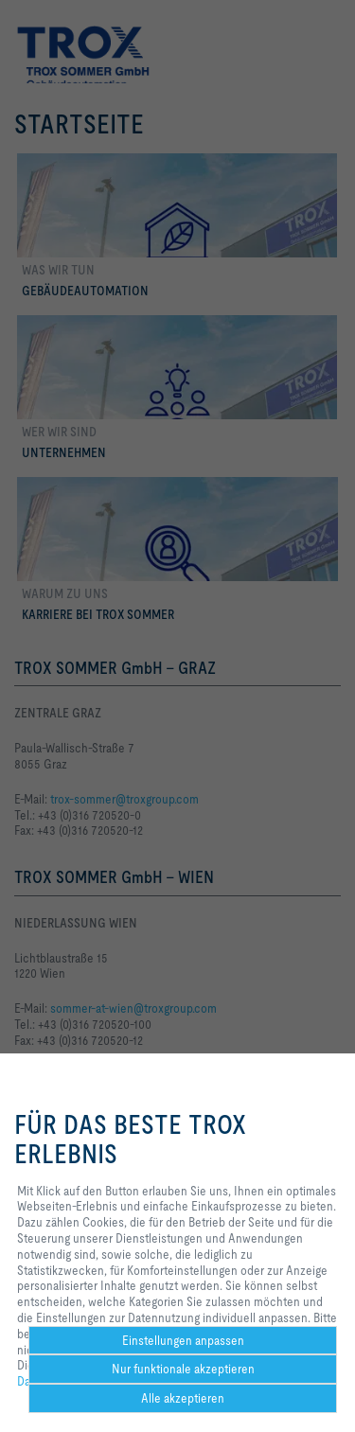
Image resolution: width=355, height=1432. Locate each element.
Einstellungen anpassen (183, 1340)
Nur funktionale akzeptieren (183, 1368)
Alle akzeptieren (182, 1397)
